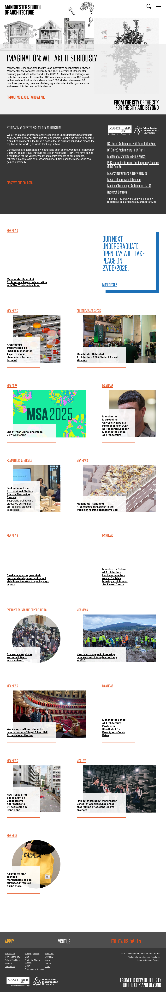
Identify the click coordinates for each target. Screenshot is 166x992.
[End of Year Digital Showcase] (49, 414)
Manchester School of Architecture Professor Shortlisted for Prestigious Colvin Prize (114, 727)
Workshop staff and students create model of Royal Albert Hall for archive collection (27, 732)
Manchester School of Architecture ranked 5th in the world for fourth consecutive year (98, 506)
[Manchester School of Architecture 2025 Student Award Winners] (119, 339)
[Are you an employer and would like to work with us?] (36, 639)
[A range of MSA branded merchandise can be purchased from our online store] (36, 864)
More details (109, 285)
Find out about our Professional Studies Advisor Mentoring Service (20, 493)
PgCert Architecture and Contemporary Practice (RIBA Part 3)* (133, 164)
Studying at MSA (32, 954)
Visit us (64, 941)
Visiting (8, 963)
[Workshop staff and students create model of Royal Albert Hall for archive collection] (49, 714)
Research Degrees (117, 191)
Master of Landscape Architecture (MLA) (129, 185)
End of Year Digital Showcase (25, 431)
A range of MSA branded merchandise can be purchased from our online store (19, 880)
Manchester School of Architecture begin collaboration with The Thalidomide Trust (27, 282)
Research (49, 954)
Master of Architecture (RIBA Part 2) (126, 156)
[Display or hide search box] (149, 6)
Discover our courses (20, 183)
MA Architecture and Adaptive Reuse (127, 173)
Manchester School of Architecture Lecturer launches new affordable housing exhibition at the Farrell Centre (115, 577)
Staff (27, 957)
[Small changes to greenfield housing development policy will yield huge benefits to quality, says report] (49, 563)
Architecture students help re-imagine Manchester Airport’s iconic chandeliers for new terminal (19, 352)
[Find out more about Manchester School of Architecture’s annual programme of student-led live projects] (119, 789)
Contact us (10, 966)
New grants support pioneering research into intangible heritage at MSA (97, 657)
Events (48, 963)
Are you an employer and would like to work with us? (19, 657)
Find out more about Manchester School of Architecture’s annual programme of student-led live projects (97, 805)
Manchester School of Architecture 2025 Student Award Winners (97, 357)
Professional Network (34, 969)
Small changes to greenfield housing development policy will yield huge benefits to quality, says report (28, 580)
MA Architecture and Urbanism (124, 179)
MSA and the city (12, 957)
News (47, 960)
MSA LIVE (49, 957)
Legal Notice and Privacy (148, 960)
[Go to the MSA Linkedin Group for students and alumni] (139, 941)
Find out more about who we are (26, 97)
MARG (47, 966)
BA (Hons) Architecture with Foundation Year (131, 143)
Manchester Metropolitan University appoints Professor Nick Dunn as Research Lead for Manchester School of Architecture (115, 426)
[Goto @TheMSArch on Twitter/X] (132, 941)
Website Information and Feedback (144, 957)
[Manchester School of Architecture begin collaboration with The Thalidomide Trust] (49, 258)
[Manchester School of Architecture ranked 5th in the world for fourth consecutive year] (119, 488)
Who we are (10, 954)
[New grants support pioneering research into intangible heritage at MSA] (119, 638)
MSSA (27, 966)
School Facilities (12, 960)
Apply (9, 941)
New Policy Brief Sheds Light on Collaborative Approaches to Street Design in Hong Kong (17, 802)
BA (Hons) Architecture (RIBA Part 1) (126, 149)
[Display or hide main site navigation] (158, 6)
